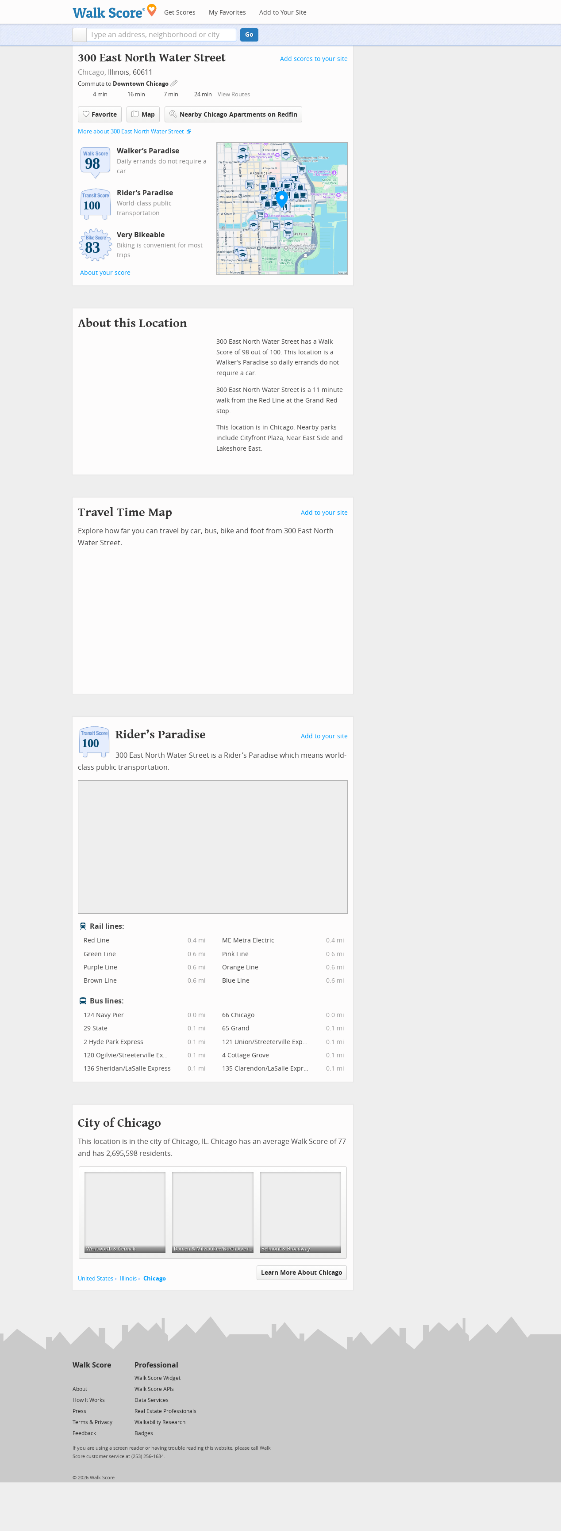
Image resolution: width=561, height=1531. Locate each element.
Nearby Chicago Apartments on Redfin (233, 114)
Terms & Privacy (92, 1422)
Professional (156, 1365)
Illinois (128, 1278)
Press (79, 1411)
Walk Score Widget (157, 1378)
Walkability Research (159, 1422)
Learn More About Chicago (301, 1272)
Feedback (84, 1433)
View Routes (234, 94)
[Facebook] (91, 1377)
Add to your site (324, 513)
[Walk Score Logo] (115, 11)
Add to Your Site (283, 12)
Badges (143, 1433)
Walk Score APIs (154, 1389)
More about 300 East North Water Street (131, 131)
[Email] (105, 1377)
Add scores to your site (314, 59)
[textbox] (161, 35)
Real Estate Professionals (165, 1411)
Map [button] (143, 114)
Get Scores (180, 12)
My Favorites (227, 12)
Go (249, 34)
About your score (105, 273)
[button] (79, 35)
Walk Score (92, 1365)
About (80, 1389)
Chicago (91, 72)
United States (95, 1278)
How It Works (89, 1400)
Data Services (151, 1400)
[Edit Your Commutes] (174, 82)
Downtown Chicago (141, 83)
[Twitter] (78, 1377)
